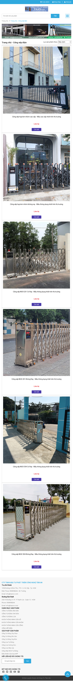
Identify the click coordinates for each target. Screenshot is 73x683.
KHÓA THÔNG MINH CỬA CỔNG (12, 625)
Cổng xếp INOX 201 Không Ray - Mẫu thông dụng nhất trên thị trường (36, 379)
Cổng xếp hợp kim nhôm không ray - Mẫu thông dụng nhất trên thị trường (36, 204)
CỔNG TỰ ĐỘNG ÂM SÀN (10, 611)
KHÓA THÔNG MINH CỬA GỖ (11, 619)
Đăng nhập (56, 2)
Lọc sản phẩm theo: (50, 42)
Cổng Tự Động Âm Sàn (9, 636)
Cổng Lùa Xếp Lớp (8, 648)
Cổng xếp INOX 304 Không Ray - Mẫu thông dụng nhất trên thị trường (36, 554)
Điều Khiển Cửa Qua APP (10, 654)
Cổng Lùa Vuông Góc (9, 645)
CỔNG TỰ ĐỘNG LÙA (9, 616)
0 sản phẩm (45, 2)
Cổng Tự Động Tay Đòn (9, 639)
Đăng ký (67, 2)
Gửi (27, 661)
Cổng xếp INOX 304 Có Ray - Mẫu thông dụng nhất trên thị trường (36, 467)
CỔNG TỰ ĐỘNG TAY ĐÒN (10, 614)
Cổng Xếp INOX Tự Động (10, 651)
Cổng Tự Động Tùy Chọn (10, 633)
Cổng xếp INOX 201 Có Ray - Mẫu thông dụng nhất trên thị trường (36, 292)
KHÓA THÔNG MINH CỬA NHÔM (12, 622)
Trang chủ (5, 21)
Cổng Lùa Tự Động (8, 642)
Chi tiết (36, 129)
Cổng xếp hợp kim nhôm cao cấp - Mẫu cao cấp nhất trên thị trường (36, 117)
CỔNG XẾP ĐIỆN (7, 628)
